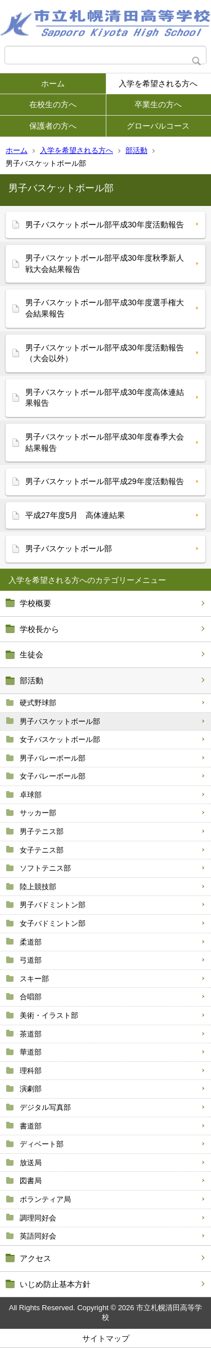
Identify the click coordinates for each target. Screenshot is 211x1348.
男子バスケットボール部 (60, 721)
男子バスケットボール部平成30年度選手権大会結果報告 (104, 308)
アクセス (35, 1258)
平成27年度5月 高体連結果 (75, 515)
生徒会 (31, 654)
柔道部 (31, 942)
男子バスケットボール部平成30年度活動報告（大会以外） (104, 353)
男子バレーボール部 (53, 758)
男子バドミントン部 (53, 905)
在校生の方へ (53, 104)
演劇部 (31, 1088)
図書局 (31, 1180)
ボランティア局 (45, 1199)
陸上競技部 (38, 886)
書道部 (31, 1126)
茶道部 (31, 1034)
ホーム (53, 83)
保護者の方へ (53, 125)
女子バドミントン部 (53, 923)
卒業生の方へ (158, 104)
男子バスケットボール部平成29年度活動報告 (104, 481)
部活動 (136, 150)
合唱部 (31, 997)
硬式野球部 (38, 703)
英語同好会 (38, 1236)
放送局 (31, 1162)
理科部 (31, 1070)
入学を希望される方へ (158, 83)
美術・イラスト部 (49, 1015)
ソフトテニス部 (45, 868)
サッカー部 (38, 813)
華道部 (31, 1052)
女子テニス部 (42, 850)
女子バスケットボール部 (60, 739)
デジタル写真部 (45, 1107)
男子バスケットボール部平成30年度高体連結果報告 (104, 398)
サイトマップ (105, 1338)
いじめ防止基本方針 (55, 1284)
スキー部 (34, 978)
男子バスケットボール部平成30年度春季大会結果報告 (104, 442)
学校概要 (35, 603)
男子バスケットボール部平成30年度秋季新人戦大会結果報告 (104, 263)
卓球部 (31, 795)
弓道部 (31, 960)
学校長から (39, 629)
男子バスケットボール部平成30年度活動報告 (104, 224)
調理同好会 (38, 1218)
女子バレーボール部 (53, 776)
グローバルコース (158, 125)
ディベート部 (42, 1144)
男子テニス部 (42, 831)
